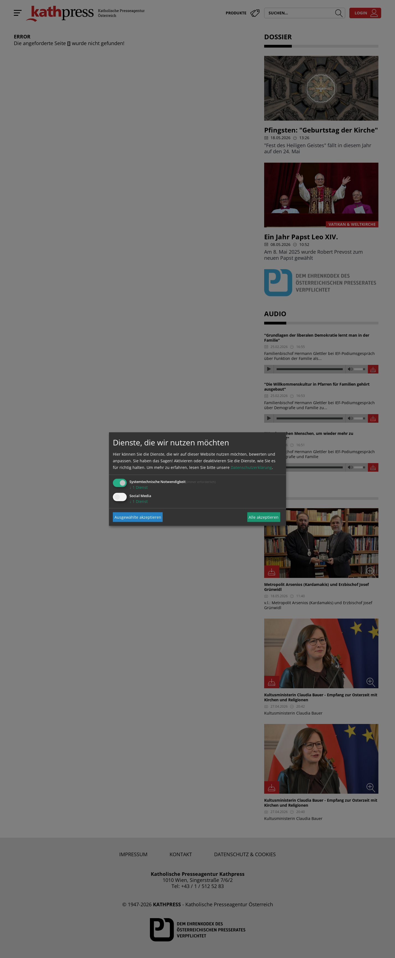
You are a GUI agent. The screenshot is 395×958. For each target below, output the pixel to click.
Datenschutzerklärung (251, 467)
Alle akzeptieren (264, 517)
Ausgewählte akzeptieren (138, 517)
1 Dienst (138, 487)
